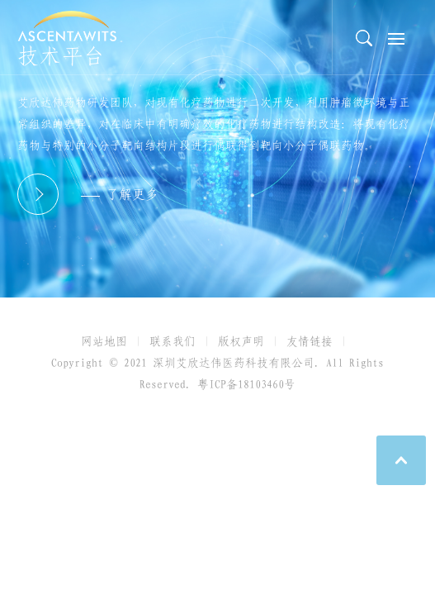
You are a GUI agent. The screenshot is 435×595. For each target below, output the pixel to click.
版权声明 (241, 341)
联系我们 (172, 341)
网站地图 (104, 341)
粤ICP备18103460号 (246, 384)
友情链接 (309, 341)
